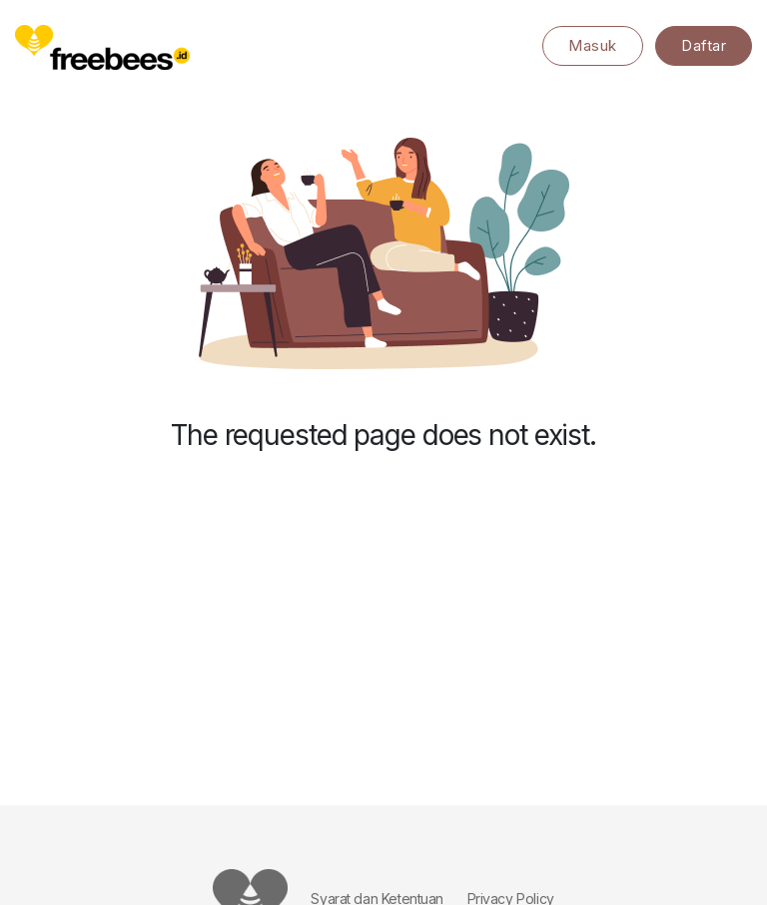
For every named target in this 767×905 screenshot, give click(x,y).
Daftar (703, 45)
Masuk (592, 45)
